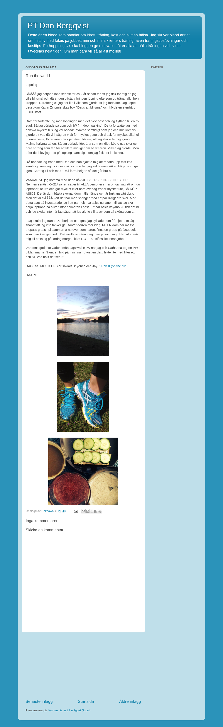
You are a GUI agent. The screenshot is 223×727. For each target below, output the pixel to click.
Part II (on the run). (115, 266)
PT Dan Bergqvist (58, 25)
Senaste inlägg (39, 701)
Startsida (86, 701)
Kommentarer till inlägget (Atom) (69, 710)
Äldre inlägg (130, 701)
